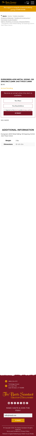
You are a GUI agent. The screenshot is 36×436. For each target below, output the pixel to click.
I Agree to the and (18, 110)
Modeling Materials (7, 18)
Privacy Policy (25, 431)
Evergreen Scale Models (9, 20)
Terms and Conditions (13, 431)
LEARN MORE (20, 10)
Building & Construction (22, 18)
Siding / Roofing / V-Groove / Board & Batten (15, 21)
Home (10, 16)
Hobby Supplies (18, 16)
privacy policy (27, 110)
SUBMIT (18, 420)
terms (17, 110)
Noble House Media (28, 434)
